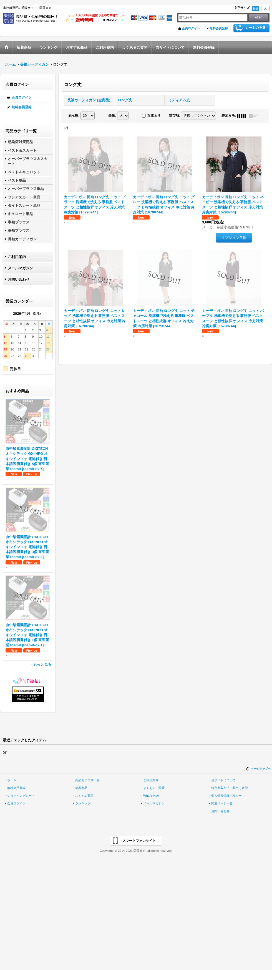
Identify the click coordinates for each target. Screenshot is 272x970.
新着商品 (81, 788)
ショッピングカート (21, 795)
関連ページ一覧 (222, 803)
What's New (151, 795)
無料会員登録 (219, 28)
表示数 (73, 115)
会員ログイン (191, 28)
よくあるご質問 (154, 788)
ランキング (82, 803)
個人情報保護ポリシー (226, 795)
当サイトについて (223, 780)
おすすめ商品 (84, 795)
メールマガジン (20, 268)
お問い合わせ (18, 279)
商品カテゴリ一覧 (87, 780)
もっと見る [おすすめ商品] (42, 664)
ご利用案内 (17, 257)
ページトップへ (261, 768)
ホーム (11, 780)
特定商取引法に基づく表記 (229, 788)
